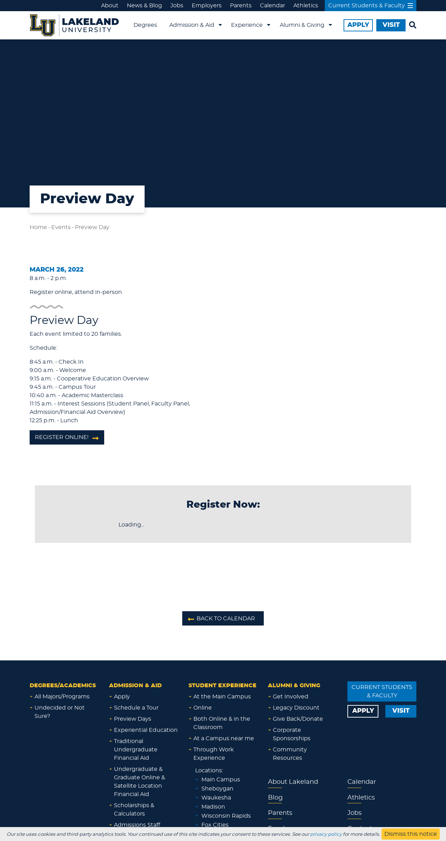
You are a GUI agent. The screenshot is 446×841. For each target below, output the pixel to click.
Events (61, 227)
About (109, 5)
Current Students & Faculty (370, 5)
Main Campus (220, 779)
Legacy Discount (296, 708)
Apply (122, 696)
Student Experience (222, 685)
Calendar (272, 5)
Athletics (305, 5)
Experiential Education (146, 730)
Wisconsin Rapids (226, 816)
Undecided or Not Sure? (59, 712)
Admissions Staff (137, 825)
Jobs (176, 5)
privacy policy (326, 834)
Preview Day (92, 227)
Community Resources (290, 754)
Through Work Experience (213, 754)
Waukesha (216, 798)
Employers (207, 5)
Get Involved (290, 696)
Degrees (145, 25)
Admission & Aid (191, 25)
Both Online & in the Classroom (221, 723)
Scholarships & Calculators (134, 810)
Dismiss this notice (410, 834)
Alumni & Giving (302, 25)
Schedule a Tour (136, 708)
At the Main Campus (222, 696)
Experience (247, 25)
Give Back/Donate (298, 719)
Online (202, 708)
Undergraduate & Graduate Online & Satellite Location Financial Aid (139, 781)
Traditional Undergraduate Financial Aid (135, 749)
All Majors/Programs (62, 696)
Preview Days (132, 719)
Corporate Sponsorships (291, 734)
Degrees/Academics (63, 685)
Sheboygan (217, 788)
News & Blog (144, 5)
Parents (241, 5)
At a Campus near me (223, 738)
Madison (213, 807)
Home (38, 227)
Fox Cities (215, 825)
